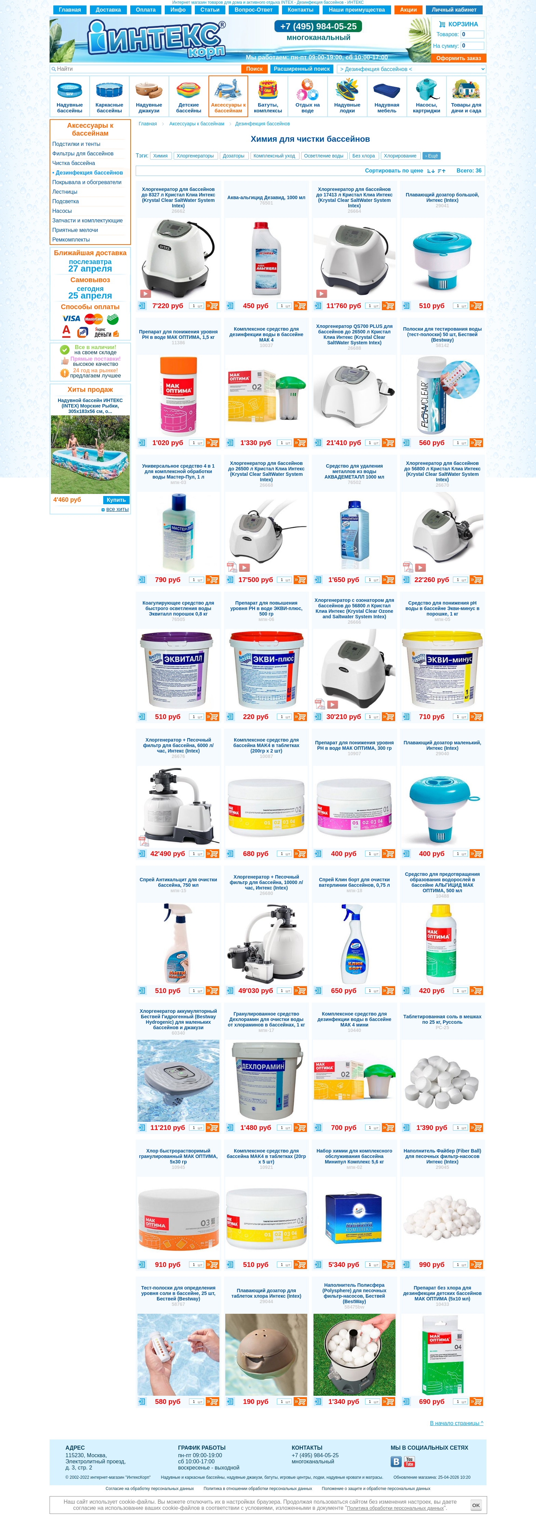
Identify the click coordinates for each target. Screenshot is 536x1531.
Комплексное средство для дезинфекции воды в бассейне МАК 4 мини (354, 1022)
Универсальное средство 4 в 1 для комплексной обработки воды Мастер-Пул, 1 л (178, 474)
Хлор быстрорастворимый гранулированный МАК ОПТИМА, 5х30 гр (178, 1159)
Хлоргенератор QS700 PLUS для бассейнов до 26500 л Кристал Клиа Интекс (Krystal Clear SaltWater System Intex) (354, 337)
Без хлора (363, 155)
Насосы (62, 211)
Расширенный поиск (302, 69)
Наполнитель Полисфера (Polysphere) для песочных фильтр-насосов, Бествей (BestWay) (354, 1296)
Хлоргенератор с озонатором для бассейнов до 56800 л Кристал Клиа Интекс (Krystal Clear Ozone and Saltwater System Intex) (354, 611)
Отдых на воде (307, 85)
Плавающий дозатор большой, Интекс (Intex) (442, 200)
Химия (160, 155)
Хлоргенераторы (195, 155)
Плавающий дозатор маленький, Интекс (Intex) (442, 748)
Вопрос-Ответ (254, 10)
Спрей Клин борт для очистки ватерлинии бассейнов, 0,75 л (354, 885)
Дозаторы (233, 155)
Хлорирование (400, 155)
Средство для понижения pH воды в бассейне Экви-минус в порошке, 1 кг (442, 611)
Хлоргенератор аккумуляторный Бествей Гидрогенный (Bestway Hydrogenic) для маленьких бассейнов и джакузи (178, 1022)
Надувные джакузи (149, 85)
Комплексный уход (274, 155)
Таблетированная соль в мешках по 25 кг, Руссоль (442, 1022)
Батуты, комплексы (268, 85)
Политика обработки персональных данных (395, 1508)
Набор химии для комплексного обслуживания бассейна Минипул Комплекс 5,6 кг (354, 1159)
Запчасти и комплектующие (87, 220)
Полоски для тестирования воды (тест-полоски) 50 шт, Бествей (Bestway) (442, 337)
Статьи (210, 10)
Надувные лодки (347, 85)
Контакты (300, 10)
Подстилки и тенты (76, 144)
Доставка (108, 10)
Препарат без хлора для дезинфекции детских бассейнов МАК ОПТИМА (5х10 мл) (442, 1296)
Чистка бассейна (73, 163)
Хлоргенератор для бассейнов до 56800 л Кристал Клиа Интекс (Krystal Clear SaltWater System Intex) (442, 474)
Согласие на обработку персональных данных (150, 1488)
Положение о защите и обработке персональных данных (376, 1488)
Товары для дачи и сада (466, 85)
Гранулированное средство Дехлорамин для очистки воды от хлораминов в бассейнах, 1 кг (266, 1022)
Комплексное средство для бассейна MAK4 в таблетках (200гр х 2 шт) (266, 748)
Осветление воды (324, 155)
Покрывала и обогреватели (86, 182)
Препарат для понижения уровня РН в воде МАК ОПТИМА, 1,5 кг (178, 337)
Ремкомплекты (71, 240)
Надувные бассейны (69, 85)
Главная (70, 10)
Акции (408, 10)
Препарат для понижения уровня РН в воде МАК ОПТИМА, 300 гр (354, 748)
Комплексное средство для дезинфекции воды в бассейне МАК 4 (266, 337)
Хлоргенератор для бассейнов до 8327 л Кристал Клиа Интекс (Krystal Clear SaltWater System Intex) (178, 200)
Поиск (254, 69)
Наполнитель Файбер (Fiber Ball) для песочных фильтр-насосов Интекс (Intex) (442, 1159)
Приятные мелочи (75, 230)
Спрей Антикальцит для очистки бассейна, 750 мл (178, 885)
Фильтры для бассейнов (82, 153)
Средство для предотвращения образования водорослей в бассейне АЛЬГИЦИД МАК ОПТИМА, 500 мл (442, 885)
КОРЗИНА (461, 24)
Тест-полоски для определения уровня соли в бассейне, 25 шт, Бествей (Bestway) (178, 1296)
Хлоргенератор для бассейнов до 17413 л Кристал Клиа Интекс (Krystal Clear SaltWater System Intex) (354, 200)
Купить (116, 500)
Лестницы (64, 192)
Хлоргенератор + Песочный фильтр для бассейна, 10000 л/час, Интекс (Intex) (266, 885)
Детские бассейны (188, 85)
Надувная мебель (387, 85)
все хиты (117, 509)
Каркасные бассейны (109, 85)
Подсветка (65, 201)
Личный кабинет (454, 10)
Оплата (146, 10)
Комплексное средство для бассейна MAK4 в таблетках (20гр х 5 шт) (266, 1159)
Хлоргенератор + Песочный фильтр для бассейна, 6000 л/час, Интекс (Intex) (178, 748)
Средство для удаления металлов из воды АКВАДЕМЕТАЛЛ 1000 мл (354, 474)
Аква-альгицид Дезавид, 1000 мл (266, 200)
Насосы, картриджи (426, 85)
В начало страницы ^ (456, 1423)
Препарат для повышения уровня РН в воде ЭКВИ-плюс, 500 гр (266, 611)
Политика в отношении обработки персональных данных (258, 1488)
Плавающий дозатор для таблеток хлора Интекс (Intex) (266, 1296)
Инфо (178, 10)
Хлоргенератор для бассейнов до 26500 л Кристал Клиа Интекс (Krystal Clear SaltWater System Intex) (266, 474)
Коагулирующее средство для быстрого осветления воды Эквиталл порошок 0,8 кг (178, 611)
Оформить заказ (458, 58)
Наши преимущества (357, 10)
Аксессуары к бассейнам (228, 85)
